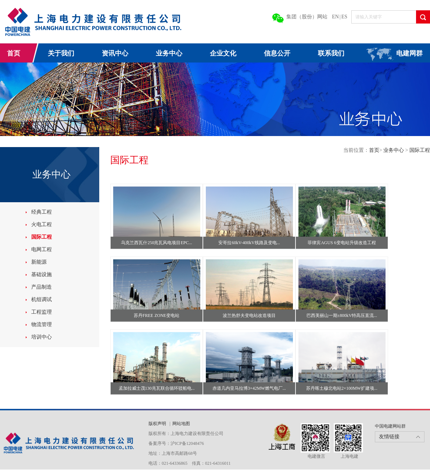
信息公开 (277, 53)
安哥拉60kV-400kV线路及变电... (249, 242)
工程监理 (41, 312)
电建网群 (409, 53)
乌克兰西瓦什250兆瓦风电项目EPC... (156, 242)
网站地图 (181, 423)
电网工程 (41, 249)
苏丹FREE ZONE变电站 (156, 315)
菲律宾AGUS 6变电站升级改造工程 (342, 242)
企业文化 (223, 53)
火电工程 (41, 224)
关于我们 (61, 53)
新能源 (39, 262)
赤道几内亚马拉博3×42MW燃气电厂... (249, 388)
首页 (13, 53)
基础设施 (41, 274)
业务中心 (169, 53)
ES (344, 16)
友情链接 (389, 436)
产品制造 (41, 287)
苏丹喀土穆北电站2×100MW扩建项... (341, 388)
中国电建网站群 (390, 426)
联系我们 (331, 53)
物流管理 (41, 324)
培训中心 (41, 337)
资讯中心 (115, 53)
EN (335, 16)
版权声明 (157, 423)
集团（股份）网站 (306, 16)
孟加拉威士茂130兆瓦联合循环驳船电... (157, 388)
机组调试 (41, 299)
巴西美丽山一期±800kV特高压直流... (342, 315)
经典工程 (41, 212)
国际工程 (41, 237)
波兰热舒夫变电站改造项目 (249, 315)
